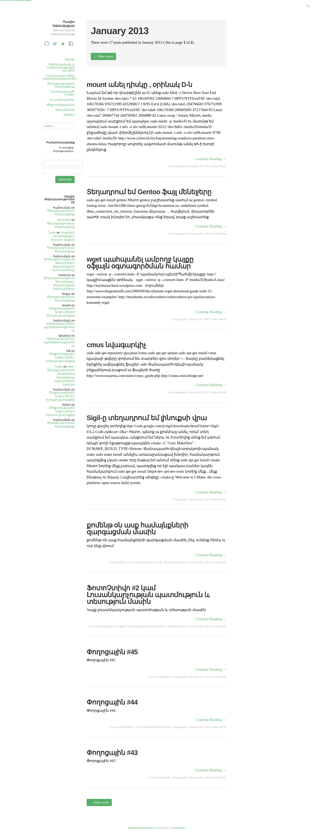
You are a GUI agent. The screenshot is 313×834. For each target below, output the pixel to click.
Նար (52, 232)
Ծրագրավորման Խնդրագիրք (61, 212)
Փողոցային (180, 676)
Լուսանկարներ (62, 99)
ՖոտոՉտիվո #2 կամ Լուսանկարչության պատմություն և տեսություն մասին (148, 594)
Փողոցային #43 (112, 752)
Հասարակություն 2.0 (143, 562)
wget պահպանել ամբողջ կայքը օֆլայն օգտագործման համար (140, 262)
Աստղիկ (63, 219)
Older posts (103, 56)
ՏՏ (160, 562)
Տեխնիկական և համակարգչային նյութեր (61, 67)
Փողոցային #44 (112, 702)
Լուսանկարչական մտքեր (108, 626)
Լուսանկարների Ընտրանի (153, 727)
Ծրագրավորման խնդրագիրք (61, 85)
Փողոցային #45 (112, 652)
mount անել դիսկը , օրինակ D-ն (139, 84)
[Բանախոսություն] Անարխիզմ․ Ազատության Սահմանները (59, 264)
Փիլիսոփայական (61, 104)
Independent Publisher (141, 827)
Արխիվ (69, 114)
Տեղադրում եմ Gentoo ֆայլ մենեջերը (149, 192)
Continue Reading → (210, 159)
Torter (58, 366)
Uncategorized (179, 166)
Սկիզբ (69, 59)
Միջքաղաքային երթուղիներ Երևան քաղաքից (60, 312)
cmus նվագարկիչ (116, 345)
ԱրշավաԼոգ (65, 109)
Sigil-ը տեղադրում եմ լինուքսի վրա (147, 418)
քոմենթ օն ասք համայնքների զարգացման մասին (137, 528)
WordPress (178, 827)
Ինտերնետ (119, 562)
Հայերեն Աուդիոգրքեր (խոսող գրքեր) (63, 236)
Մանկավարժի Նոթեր (63, 93)
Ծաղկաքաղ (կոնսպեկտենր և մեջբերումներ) (157, 626)
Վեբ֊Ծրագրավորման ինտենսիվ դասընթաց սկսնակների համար (61, 375)
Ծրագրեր (181, 319)
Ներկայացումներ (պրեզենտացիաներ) (60, 77)
